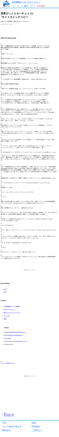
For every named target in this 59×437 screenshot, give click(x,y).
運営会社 (6, 430)
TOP (4, 422)
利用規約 (35, 426)
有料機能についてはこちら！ (26, 1)
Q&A (33, 422)
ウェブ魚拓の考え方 (12, 426)
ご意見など (36, 430)
